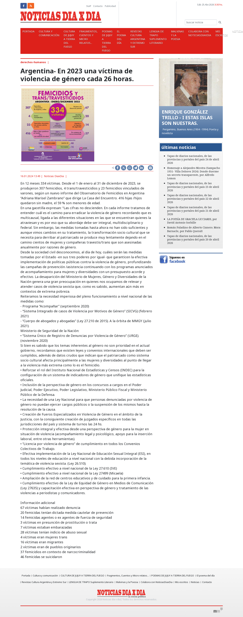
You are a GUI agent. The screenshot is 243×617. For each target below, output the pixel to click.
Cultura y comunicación (47, 33)
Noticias (196, 582)
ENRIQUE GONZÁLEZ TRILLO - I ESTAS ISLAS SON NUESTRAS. (187, 117)
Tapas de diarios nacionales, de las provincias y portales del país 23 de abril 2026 (193, 186)
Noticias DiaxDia (54, 176)
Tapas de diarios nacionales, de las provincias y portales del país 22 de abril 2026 (193, 198)
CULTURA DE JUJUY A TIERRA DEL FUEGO (65, 39)
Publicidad (110, 6)
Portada (28, 31)
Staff (88, 6)
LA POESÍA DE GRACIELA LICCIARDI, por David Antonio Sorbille (192, 220)
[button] (164, 80)
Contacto (98, 6)
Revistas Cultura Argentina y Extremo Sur (128, 39)
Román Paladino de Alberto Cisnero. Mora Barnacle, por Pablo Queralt (193, 229)
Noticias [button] (221, 31)
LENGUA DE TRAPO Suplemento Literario (147, 37)
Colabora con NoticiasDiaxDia (186, 33)
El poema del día (113, 37)
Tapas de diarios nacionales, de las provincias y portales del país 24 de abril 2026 (193, 159)
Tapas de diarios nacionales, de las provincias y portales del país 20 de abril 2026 (193, 239)
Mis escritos (206, 33)
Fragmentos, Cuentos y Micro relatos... (83, 37)
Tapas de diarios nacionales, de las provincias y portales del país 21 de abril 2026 (193, 210)
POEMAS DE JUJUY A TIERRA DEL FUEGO (101, 41)
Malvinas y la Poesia (165, 35)
